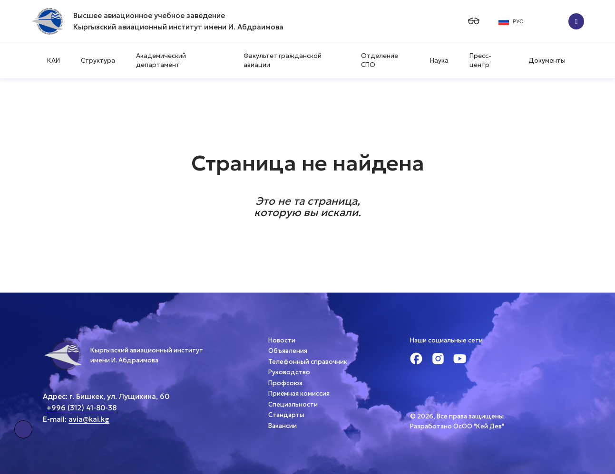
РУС (510, 21)
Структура (98, 61)
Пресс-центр (480, 60)
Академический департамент (161, 60)
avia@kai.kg (88, 419)
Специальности (293, 404)
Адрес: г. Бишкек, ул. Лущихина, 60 (106, 396)
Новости (281, 340)
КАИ (53, 61)
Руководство (289, 372)
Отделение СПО (379, 60)
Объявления (287, 351)
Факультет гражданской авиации (283, 60)
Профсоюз (285, 383)
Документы (547, 61)
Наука (439, 61)
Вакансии (282, 426)
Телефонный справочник (307, 362)
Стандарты (286, 415)
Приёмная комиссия (299, 393)
